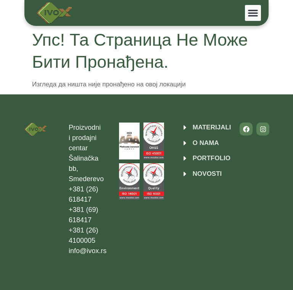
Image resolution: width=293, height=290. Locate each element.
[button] (253, 13)
